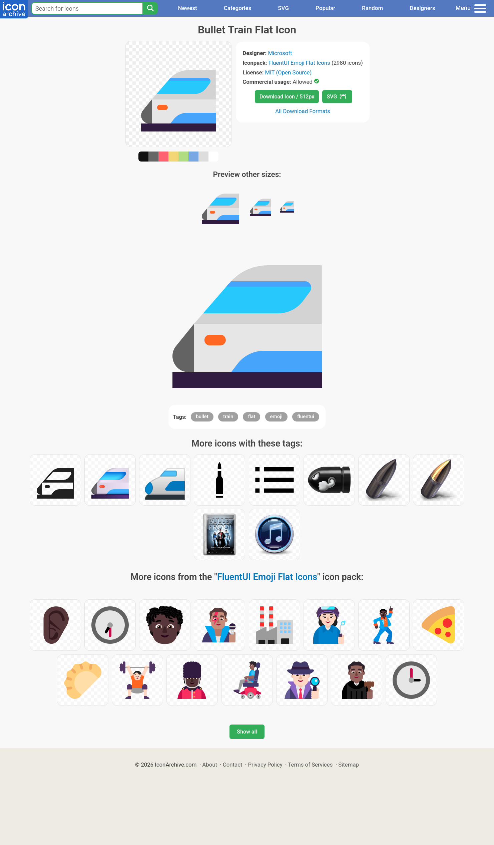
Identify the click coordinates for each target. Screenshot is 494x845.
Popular (325, 8)
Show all (247, 732)
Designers (422, 8)
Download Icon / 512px (287, 96)
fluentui (305, 416)
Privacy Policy (265, 764)
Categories (238, 8)
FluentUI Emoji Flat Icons (299, 62)
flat (251, 416)
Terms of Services (310, 764)
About (209, 764)
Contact (232, 764)
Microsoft (280, 53)
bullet (202, 416)
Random (372, 8)
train (228, 416)
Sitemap (348, 764)
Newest (187, 8)
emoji (276, 416)
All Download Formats (302, 111)
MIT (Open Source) (288, 72)
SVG (283, 8)
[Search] (150, 8)
